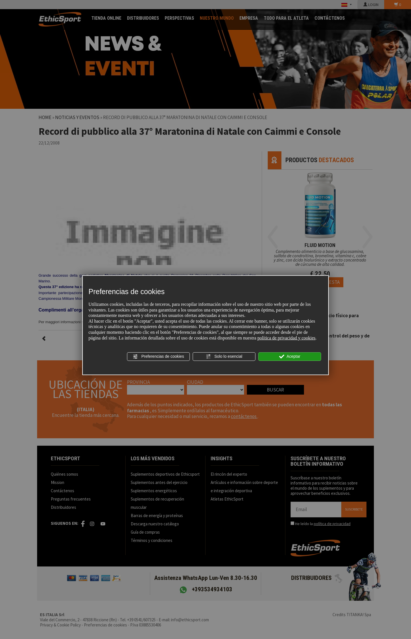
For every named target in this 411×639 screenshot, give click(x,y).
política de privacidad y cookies (286, 337)
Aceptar (289, 356)
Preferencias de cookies (158, 356)
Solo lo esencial (224, 356)
